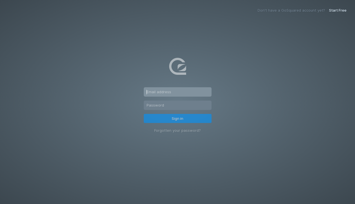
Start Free (338, 10)
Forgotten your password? (177, 130)
